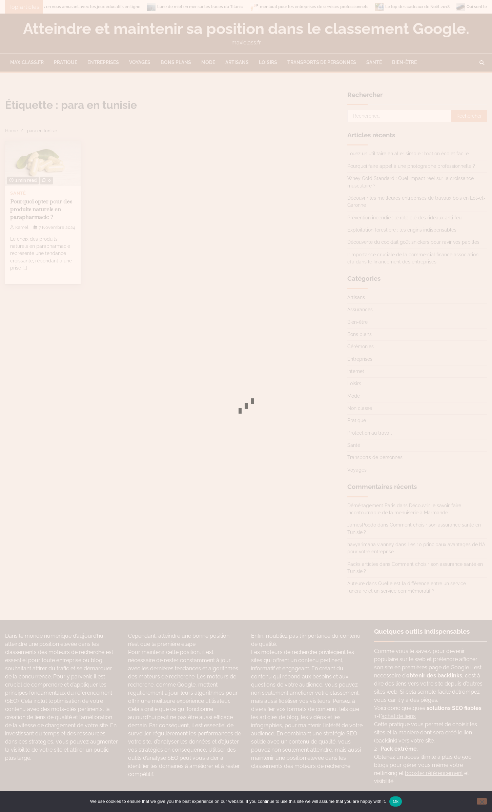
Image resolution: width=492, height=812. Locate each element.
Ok (395, 801)
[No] (482, 801)
